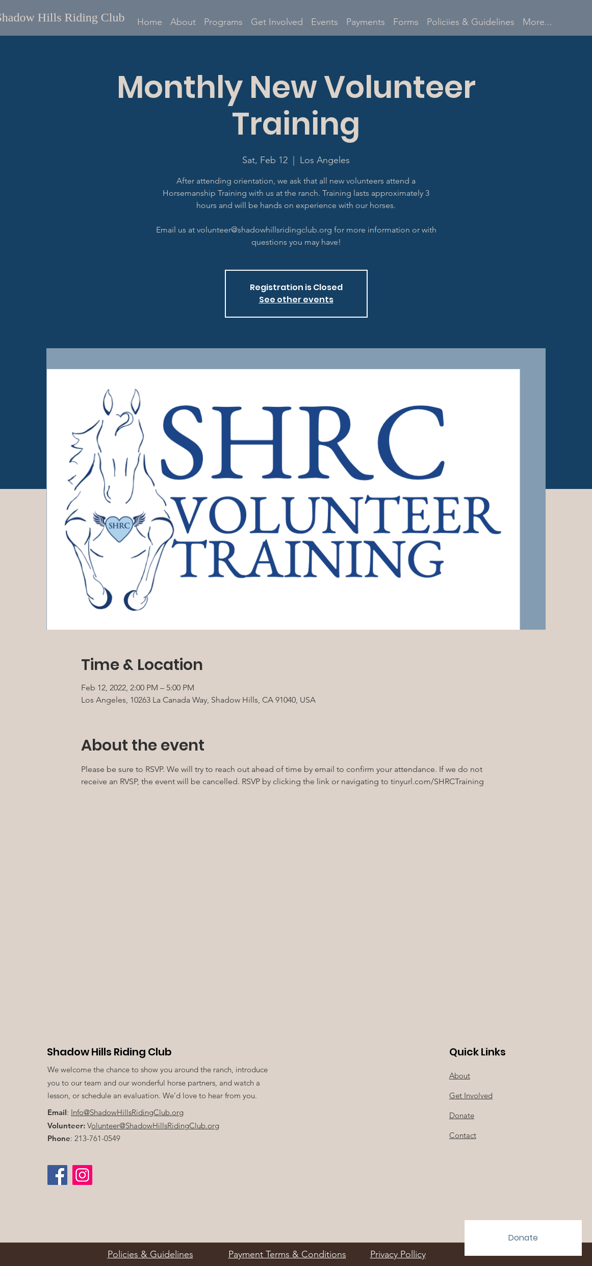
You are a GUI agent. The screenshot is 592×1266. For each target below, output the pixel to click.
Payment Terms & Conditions (287, 1254)
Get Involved (471, 1095)
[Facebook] (57, 1175)
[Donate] (523, 1238)
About (459, 1075)
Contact (462, 1135)
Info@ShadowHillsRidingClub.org (127, 1112)
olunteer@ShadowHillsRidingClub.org (155, 1125)
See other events (296, 299)
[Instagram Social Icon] (82, 1175)
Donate (461, 1115)
